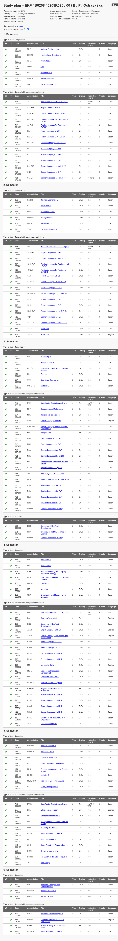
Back (115, 5)
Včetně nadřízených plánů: (15, 29)
